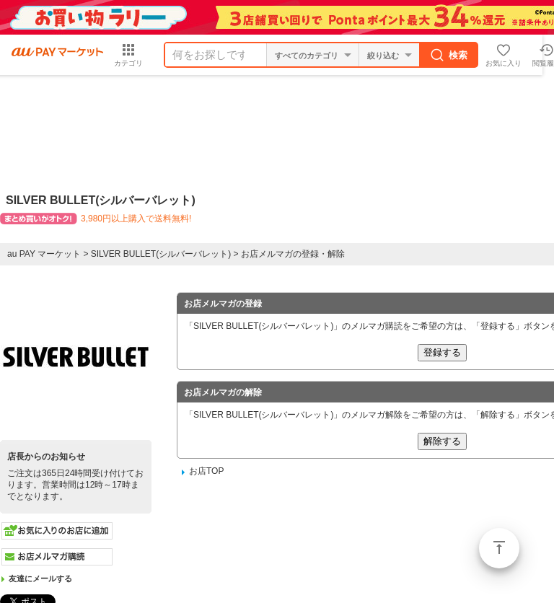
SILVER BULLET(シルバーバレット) (161, 254)
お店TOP (206, 471)
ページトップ (499, 548)
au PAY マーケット (44, 254)
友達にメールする (40, 578)
